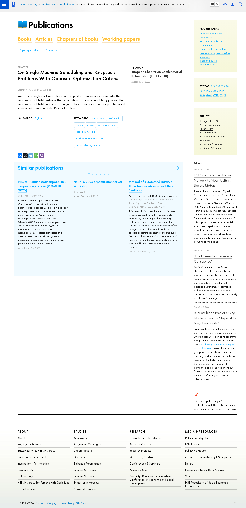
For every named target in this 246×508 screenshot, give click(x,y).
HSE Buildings (25, 476)
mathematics (223, 52)
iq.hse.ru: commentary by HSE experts (208, 457)
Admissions (80, 438)
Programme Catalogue (87, 444)
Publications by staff (197, 438)
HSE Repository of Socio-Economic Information (206, 484)
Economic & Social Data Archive (204, 470)
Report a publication (29, 50)
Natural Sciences (212, 144)
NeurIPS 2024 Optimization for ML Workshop (97, 184)
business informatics (211, 33)
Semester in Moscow (86, 482)
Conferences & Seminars (145, 463)
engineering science (211, 41)
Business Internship (85, 489)
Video (188, 476)
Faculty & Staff (27, 470)
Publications (50, 25)
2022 (216, 91)
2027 (214, 86)
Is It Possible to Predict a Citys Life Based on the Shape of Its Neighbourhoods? (215, 317)
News (198, 163)
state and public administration (208, 62)
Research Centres (140, 444)
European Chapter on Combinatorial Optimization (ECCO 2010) (156, 74)
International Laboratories (145, 438)
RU (212, 4)
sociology (205, 56)
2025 (227, 86)
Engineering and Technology (210, 126)
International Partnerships (33, 463)
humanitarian (207, 45)
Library (189, 463)
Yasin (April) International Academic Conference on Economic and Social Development (152, 479)
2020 (202, 94)
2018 (216, 94)
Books (25, 39)
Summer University (85, 470)
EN (217, 4)
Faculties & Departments (32, 457)
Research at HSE (53, 50)
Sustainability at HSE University (36, 450)
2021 (222, 91)
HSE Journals (193, 444)
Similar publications (40, 167)
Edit (235, 502)
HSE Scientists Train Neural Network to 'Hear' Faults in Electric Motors (212, 180)
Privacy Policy (67, 503)
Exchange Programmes (87, 463)
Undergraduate (83, 450)
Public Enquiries (27, 489)
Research (137, 431)
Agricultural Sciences (214, 121)
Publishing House (195, 450)
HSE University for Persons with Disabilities (43, 482)
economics (206, 37)
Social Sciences (212, 148)
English (38, 118)
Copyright (52, 503)
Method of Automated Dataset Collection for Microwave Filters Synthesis (151, 186)
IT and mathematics (210, 49)
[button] (89, 174)
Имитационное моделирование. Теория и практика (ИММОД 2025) (42, 186)
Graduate (79, 457)
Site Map (81, 503)
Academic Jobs (138, 470)
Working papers (121, 39)
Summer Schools (84, 476)
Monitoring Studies (141, 457)
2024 (202, 91)
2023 (209, 91)
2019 (209, 94)
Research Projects (140, 450)
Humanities (209, 132)
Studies (80, 431)
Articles (44, 39)
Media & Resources (201, 431)
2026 (220, 86)
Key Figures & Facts (29, 444)
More (223, 94)
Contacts (40, 503)
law (224, 49)
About (23, 431)
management (207, 52)
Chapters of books (77, 39)
